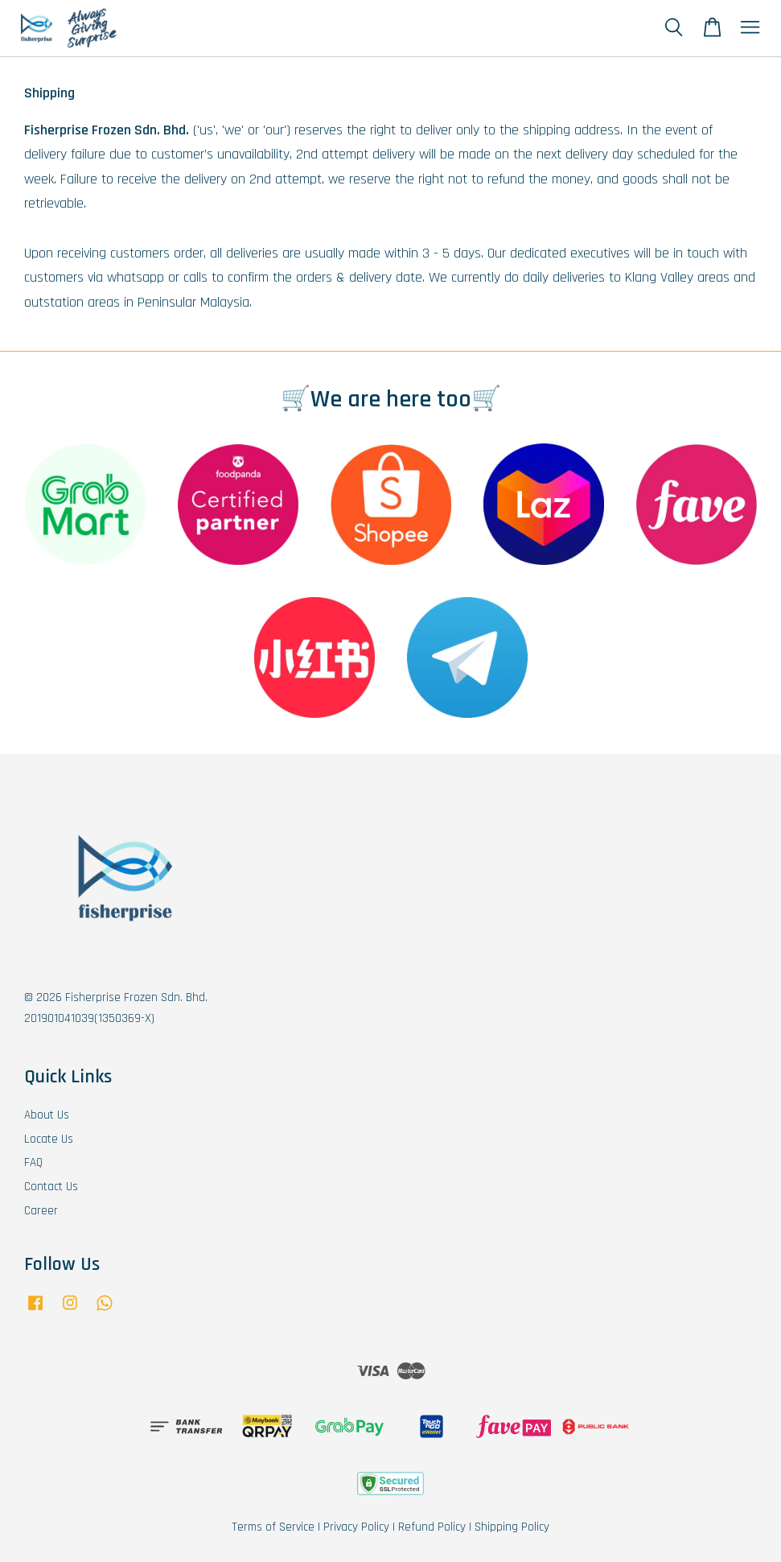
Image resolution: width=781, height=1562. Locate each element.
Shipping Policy (512, 1527)
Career (41, 1210)
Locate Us (48, 1139)
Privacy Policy (356, 1527)
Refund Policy (432, 1527)
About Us (46, 1115)
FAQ (33, 1162)
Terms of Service (273, 1527)
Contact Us (51, 1186)
